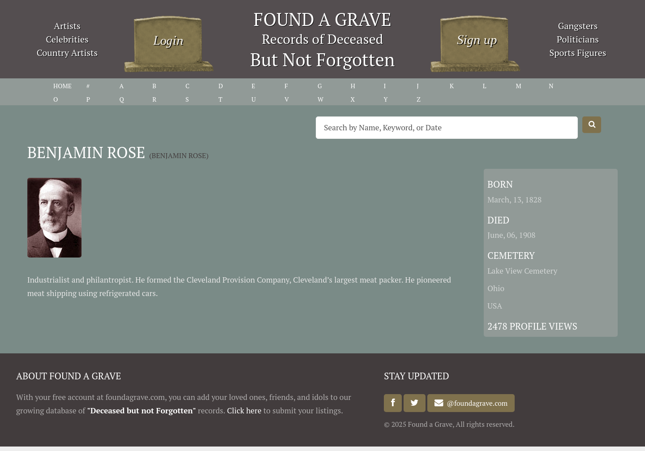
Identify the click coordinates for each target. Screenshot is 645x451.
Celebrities (67, 39)
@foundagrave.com (475, 403)
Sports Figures (577, 53)
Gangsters (578, 26)
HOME (62, 86)
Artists (67, 26)
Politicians (578, 39)
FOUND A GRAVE (322, 19)
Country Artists (67, 53)
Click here (244, 410)
